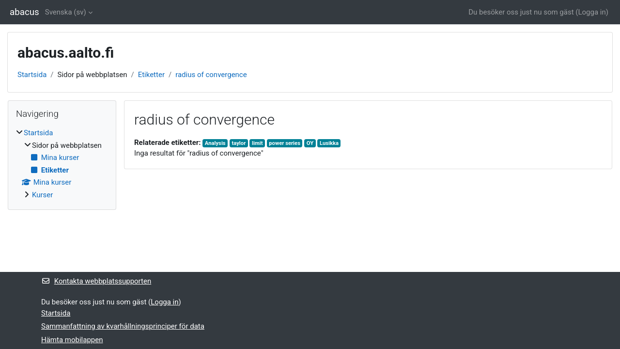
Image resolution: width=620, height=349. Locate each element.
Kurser (42, 194)
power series (284, 143)
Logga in (591, 12)
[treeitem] (62, 163)
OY (310, 143)
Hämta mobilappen (72, 339)
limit (257, 143)
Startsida (31, 74)
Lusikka (329, 143)
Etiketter (151, 74)
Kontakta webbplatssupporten (96, 281)
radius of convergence (211, 74)
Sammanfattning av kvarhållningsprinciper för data (122, 326)
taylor (239, 143)
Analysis (215, 143)
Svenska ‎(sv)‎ (65, 12)
